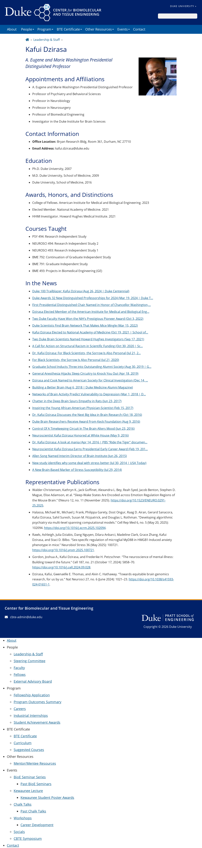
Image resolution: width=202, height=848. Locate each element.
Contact (139, 29)
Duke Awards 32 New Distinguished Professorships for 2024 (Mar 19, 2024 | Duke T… (92, 298)
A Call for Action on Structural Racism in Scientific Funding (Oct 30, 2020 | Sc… (87, 346)
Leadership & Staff (46, 40)
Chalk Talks (23, 804)
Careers (20, 708)
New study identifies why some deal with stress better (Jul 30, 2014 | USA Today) (89, 463)
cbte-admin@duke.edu (23, 617)
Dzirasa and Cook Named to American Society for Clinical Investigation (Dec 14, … (90, 380)
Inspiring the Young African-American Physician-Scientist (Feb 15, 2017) (82, 408)
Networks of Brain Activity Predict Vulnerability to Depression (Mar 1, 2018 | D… (89, 394)
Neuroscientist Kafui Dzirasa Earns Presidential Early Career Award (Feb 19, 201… (90, 449)
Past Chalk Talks (33, 811)
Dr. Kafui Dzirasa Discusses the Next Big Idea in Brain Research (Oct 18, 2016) (87, 415)
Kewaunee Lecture (28, 790)
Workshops (23, 818)
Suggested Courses (29, 749)
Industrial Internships (31, 715)
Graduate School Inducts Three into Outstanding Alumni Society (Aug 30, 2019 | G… (91, 367)
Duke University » (183, 6)
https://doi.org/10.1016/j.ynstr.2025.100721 (63, 550)
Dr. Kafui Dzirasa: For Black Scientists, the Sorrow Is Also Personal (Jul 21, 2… (86, 353)
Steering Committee (29, 661)
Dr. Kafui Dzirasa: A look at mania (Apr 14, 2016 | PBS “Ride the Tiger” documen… (89, 442)
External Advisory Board (33, 681)
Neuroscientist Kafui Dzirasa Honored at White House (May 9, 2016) (80, 435)
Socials (19, 831)
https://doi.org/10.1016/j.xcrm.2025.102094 (75, 528)
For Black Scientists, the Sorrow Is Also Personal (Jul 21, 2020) (75, 360)
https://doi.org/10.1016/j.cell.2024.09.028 (61, 567)
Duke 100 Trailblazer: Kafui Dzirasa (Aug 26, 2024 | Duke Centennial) (80, 291)
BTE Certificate (25, 736)
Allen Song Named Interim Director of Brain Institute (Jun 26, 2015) (79, 456)
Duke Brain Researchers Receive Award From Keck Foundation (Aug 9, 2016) (86, 421)
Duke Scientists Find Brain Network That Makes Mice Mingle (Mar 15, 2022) (85, 325)
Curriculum (23, 743)
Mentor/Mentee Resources (35, 763)
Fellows (20, 674)
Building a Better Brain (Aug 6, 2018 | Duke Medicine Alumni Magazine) (82, 387)
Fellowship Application (32, 695)
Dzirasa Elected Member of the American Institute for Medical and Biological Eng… (90, 312)
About (12, 29)
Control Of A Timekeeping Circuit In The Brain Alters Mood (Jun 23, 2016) (83, 428)
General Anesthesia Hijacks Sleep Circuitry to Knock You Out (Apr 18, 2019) (85, 373)
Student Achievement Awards (37, 722)
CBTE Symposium (28, 838)
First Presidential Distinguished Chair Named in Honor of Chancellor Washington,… (91, 305)
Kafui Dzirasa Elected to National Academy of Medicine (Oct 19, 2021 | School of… (90, 332)
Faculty (19, 667)
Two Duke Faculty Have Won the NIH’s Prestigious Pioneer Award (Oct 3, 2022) (87, 319)
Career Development (37, 825)
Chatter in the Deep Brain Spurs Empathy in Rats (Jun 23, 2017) (77, 401)
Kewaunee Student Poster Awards (47, 797)
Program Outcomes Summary (37, 702)
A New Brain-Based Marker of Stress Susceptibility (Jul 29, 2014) (77, 470)
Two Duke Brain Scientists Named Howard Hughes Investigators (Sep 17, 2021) (88, 339)
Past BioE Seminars (36, 784)
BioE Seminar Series (30, 777)
